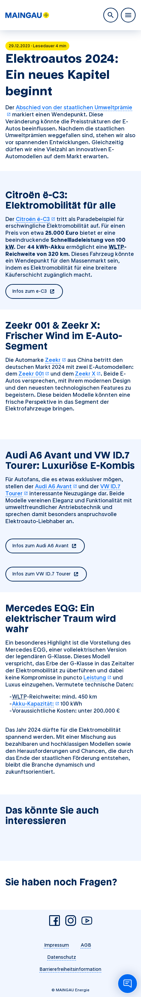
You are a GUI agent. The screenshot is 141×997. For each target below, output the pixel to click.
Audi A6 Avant (56, 486)
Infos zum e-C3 (37, 291)
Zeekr (55, 360)
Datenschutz (61, 957)
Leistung (97, 677)
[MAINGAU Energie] (27, 15)
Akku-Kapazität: (35, 704)
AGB (86, 945)
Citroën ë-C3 (35, 219)
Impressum (56, 945)
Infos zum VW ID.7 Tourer (49, 574)
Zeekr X (88, 374)
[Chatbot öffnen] (127, 984)
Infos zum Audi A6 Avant (48, 546)
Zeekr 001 (34, 374)
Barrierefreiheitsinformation (70, 969)
